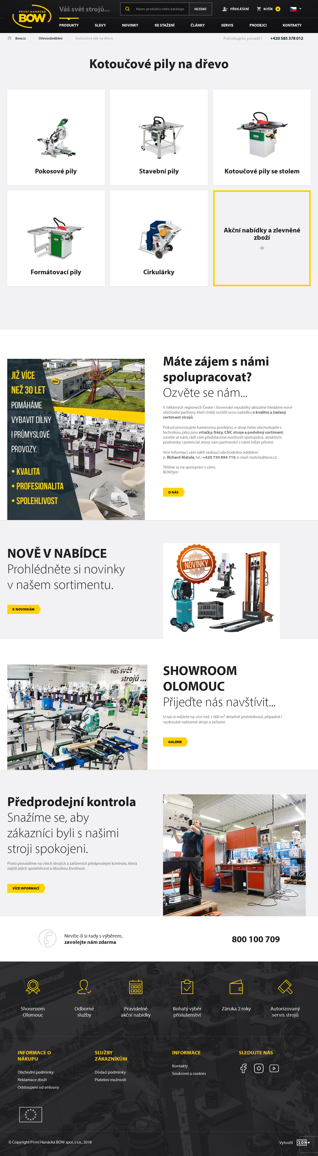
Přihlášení (235, 9)
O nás (173, 492)
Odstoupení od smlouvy (38, 1087)
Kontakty (292, 25)
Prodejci (258, 25)
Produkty (69, 25)
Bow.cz (16, 38)
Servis (227, 25)
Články (198, 25)
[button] (295, 8)
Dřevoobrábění (51, 38)
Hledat (200, 9)
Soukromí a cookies (189, 1073)
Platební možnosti (110, 1079)
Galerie (175, 741)
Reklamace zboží (32, 1079)
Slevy (100, 25)
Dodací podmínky (110, 1072)
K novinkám (23, 609)
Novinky (130, 25)
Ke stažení (164, 25)
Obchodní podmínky (36, 1072)
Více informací (25, 888)
